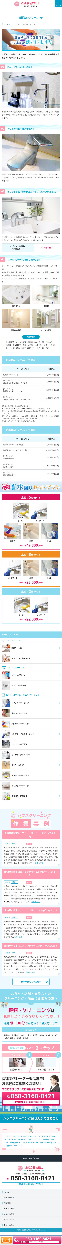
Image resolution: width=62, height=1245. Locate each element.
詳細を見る (39, 863)
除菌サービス (9, 1197)
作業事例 (7, 1203)
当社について (9, 1219)
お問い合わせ (9, 1225)
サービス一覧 (9, 1208)
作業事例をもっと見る (31, 981)
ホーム (6, 1192)
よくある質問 (9, 1214)
